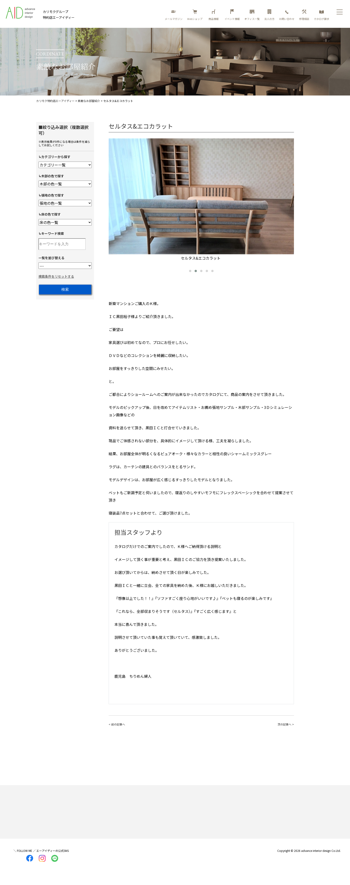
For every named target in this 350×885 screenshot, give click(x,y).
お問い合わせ (286, 15)
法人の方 (269, 15)
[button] (190, 271)
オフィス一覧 (252, 15)
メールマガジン (174, 15)
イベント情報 (232, 15)
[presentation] (113, 198)
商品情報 (214, 15)
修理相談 (304, 15)
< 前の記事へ (117, 724)
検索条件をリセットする (56, 276)
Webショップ (194, 15)
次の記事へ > (285, 724)
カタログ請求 (321, 15)
